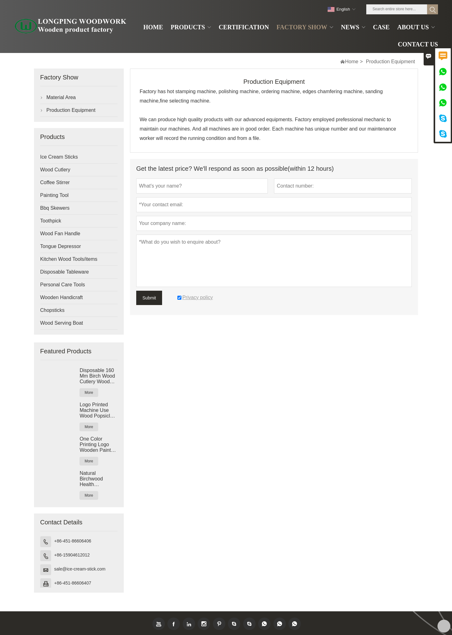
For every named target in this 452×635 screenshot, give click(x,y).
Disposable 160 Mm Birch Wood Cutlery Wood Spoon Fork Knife (97, 376)
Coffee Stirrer (55, 182)
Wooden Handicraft (61, 297)
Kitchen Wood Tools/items (69, 259)
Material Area (61, 97)
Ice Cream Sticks (59, 157)
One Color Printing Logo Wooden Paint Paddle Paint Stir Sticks (98, 444)
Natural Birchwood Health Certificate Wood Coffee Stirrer (97, 478)
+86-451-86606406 (72, 540)
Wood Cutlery (55, 169)
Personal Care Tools (62, 284)
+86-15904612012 (72, 554)
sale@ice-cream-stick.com (79, 568)
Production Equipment (70, 110)
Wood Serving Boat (61, 323)
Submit (149, 297)
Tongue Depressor (60, 246)
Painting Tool (54, 195)
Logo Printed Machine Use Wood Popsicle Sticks (96, 410)
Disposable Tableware (64, 272)
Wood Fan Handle (60, 233)
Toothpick (50, 220)
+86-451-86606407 (72, 582)
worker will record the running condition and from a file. (200, 138)
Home (351, 61)
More (88, 392)
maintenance (382, 128)
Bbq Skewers (55, 208)
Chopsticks (52, 310)
